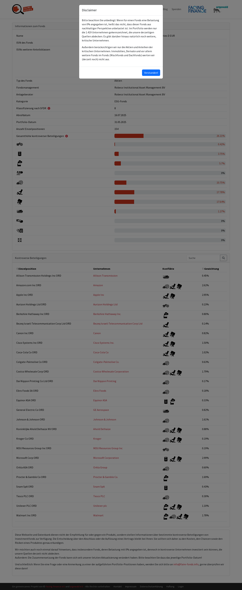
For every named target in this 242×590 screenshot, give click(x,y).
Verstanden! (151, 72)
